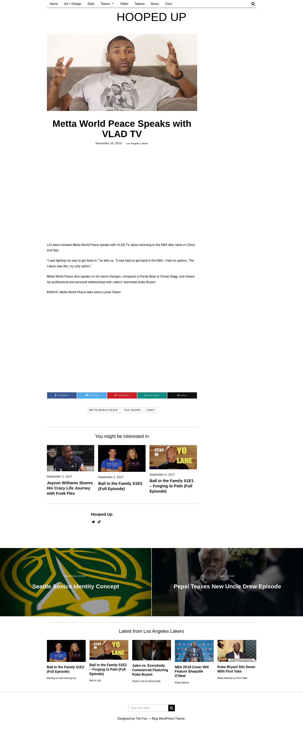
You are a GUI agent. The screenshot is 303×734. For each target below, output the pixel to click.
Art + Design (72, 3)
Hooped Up (101, 514)
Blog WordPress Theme (168, 718)
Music (155, 3)
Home (54, 3)
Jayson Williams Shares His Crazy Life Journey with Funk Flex (70, 488)
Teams (105, 3)
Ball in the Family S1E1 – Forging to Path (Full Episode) (171, 485)
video (151, 410)
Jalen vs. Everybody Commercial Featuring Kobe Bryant (150, 670)
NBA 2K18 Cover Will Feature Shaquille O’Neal (192, 671)
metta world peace (103, 410)
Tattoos (140, 3)
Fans (168, 3)
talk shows (132, 410)
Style (91, 3)
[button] (171, 708)
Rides (124, 3)
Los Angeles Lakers (137, 143)
